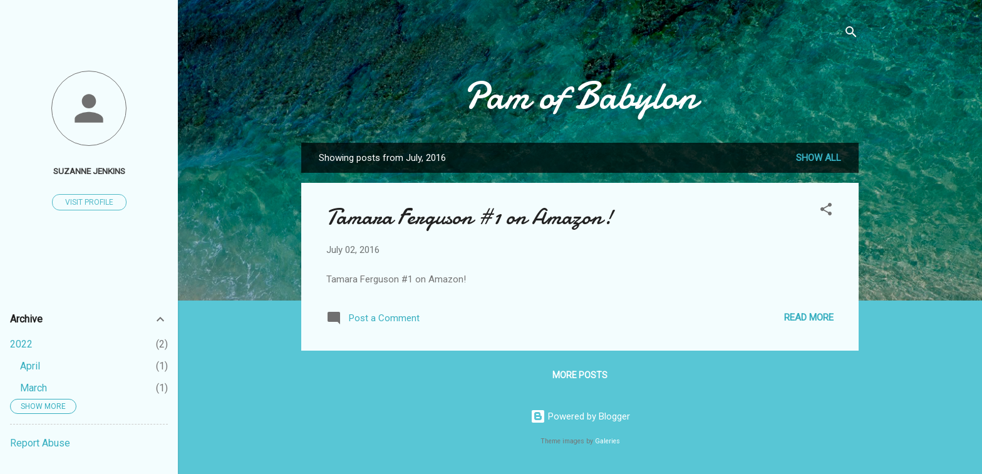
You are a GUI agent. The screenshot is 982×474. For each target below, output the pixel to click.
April (30, 366)
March (33, 388)
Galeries (607, 441)
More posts (579, 375)
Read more (809, 317)
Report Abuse (40, 443)
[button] (826, 211)
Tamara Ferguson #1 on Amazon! (469, 217)
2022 (21, 344)
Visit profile (89, 202)
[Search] (851, 34)
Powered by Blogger (580, 416)
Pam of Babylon (579, 96)
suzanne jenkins (89, 171)
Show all (818, 157)
